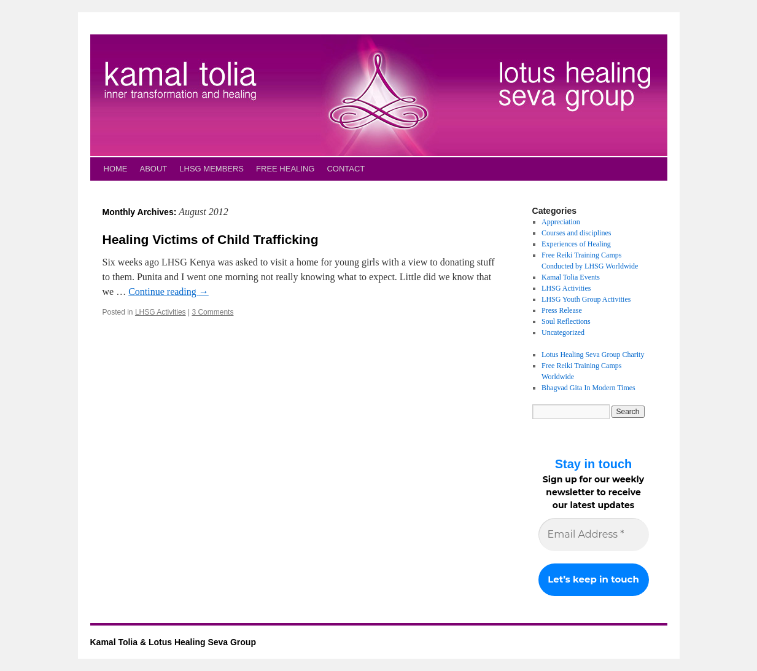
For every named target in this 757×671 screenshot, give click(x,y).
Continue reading (168, 291)
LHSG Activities (160, 312)
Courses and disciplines (576, 233)
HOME (116, 168)
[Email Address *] (593, 534)
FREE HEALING (285, 168)
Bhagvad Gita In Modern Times (588, 387)
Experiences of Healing (576, 244)
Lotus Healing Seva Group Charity (593, 354)
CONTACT (346, 168)
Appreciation (561, 222)
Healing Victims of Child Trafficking (211, 239)
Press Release (562, 310)
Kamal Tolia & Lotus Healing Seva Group (173, 642)
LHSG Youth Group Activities (586, 299)
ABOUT (154, 168)
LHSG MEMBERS (211, 168)
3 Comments (212, 312)
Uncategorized (563, 332)
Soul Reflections (566, 321)
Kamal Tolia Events (571, 277)
